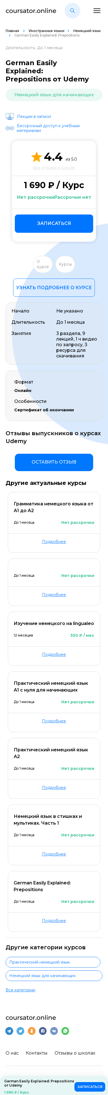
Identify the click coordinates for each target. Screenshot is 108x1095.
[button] (72, 11)
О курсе (43, 264)
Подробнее (54, 541)
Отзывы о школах (75, 1053)
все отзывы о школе (54, 167)
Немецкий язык (87, 31)
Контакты (37, 1053)
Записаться (54, 223)
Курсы (65, 264)
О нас (12, 1053)
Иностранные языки (46, 31)
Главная (13, 31)
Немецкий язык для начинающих (54, 94)
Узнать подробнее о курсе (54, 287)
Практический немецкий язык (39, 962)
